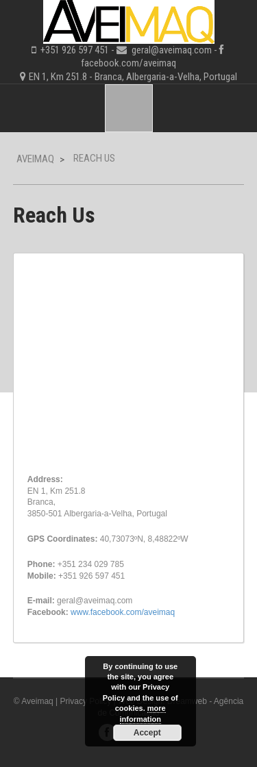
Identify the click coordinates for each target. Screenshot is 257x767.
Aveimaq (35, 159)
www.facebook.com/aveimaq (123, 612)
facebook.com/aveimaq (128, 63)
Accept (147, 733)
